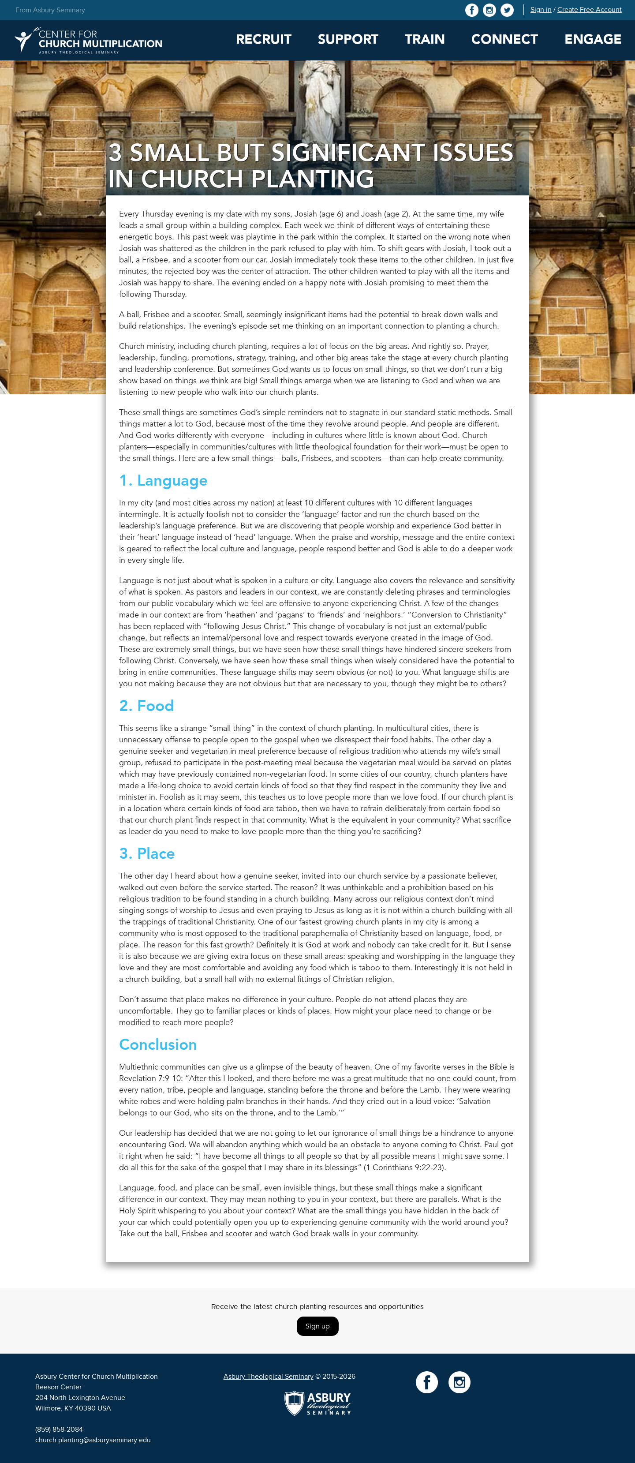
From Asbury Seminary (50, 10)
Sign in (541, 9)
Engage (593, 39)
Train (425, 39)
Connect (504, 39)
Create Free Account (589, 9)
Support (348, 39)
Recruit (263, 39)
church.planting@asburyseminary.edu (93, 1440)
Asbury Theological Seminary (269, 1376)
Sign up (318, 1326)
